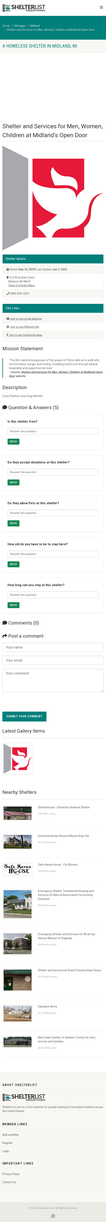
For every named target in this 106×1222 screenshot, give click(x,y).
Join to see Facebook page (25, 335)
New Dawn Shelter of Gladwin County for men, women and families (67, 1039)
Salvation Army (47, 1006)
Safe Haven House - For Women (58, 864)
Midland (35, 25)
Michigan (20, 25)
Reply (13, 441)
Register (7, 1142)
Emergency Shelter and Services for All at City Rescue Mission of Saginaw (66, 936)
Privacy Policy (10, 1174)
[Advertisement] (53, 82)
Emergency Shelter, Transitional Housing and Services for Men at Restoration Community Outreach (66, 894)
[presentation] (32, 704)
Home (6, 25)
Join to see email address (26, 318)
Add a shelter (10, 1134)
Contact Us (9, 1182)
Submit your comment (24, 716)
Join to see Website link (24, 326)
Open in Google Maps (21, 285)
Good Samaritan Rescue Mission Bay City (63, 835)
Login (5, 1151)
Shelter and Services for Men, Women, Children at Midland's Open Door (51, 29)
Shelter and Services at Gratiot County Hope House (69, 970)
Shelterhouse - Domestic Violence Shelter (64, 807)
